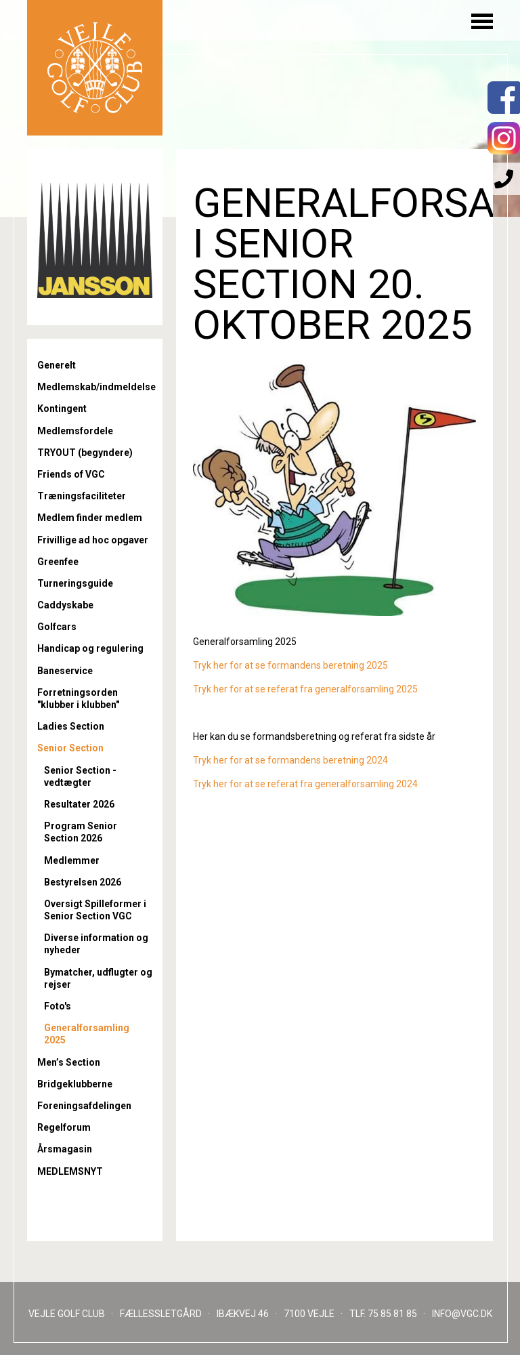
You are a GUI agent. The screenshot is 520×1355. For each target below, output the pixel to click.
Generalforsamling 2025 (86, 1033)
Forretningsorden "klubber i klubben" (78, 698)
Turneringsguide (75, 583)
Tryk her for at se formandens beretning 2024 (290, 760)
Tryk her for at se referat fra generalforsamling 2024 (305, 783)
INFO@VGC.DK (462, 1313)
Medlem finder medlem (89, 517)
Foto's (57, 1006)
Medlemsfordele (75, 430)
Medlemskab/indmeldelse (94, 386)
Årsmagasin (64, 1149)
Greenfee (58, 561)
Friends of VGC (71, 474)
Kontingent (62, 408)
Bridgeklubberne (74, 1084)
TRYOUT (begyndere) (85, 452)
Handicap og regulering (90, 648)
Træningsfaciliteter (81, 496)
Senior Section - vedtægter (80, 776)
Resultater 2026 (79, 804)
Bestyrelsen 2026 (82, 882)
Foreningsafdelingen (84, 1105)
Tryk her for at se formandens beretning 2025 (290, 665)
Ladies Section (70, 726)
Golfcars (57, 626)
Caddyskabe (65, 605)
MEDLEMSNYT (70, 1171)
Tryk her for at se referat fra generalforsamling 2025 (305, 689)
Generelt (56, 365)
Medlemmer (72, 860)
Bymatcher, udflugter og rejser (98, 978)
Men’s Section (68, 1062)
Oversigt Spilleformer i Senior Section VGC (95, 909)
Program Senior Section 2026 (80, 831)
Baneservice (65, 670)
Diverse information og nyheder (96, 943)
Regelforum (64, 1127)
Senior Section (70, 748)
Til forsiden (94, 68)
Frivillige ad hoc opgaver (92, 540)
